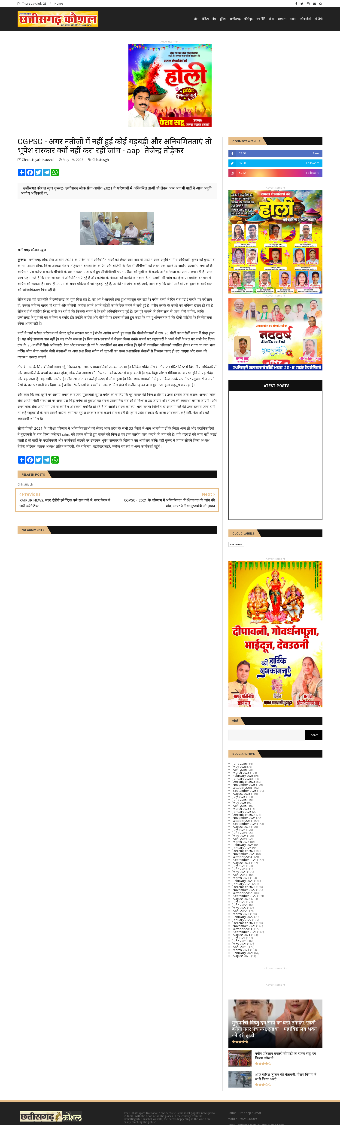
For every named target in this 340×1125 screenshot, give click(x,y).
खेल (271, 19)
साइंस (293, 19)
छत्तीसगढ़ (235, 19)
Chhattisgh (100, 159)
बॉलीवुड (248, 19)
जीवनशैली (305, 19)
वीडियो (318, 19)
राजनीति (260, 19)
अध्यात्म (281, 19)
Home (59, 3)
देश (214, 19)
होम (196, 19)
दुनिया (223, 19)
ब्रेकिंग (205, 19)
